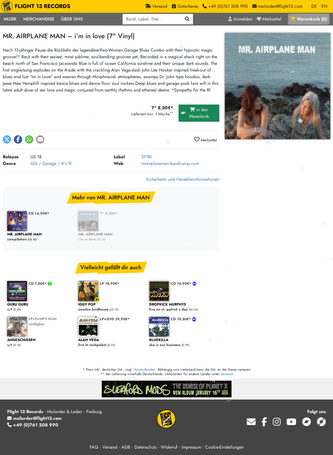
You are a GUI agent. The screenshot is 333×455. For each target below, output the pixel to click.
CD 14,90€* (39, 213)
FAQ (94, 447)
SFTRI (146, 157)
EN (324, 6)
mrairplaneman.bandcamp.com (170, 163)
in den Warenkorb (199, 113)
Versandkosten (144, 369)
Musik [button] (10, 19)
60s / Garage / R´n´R (51, 163)
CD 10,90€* (181, 283)
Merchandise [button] (38, 19)
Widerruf (169, 447)
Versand (227, 374)
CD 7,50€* (38, 283)
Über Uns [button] (72, 19)
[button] (7, 139)
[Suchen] (187, 19)
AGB (125, 447)
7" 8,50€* (108, 213)
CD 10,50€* (181, 319)
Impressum (191, 447)
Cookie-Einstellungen (224, 447)
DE (314, 6)
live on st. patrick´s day (182, 307)
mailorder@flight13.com (34, 418)
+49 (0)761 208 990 (32, 425)
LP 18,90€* (110, 283)
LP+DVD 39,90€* (115, 319)
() (308, 19)
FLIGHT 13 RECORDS (37, 6)
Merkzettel (205, 140)
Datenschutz (145, 447)
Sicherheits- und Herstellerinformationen (182, 179)
